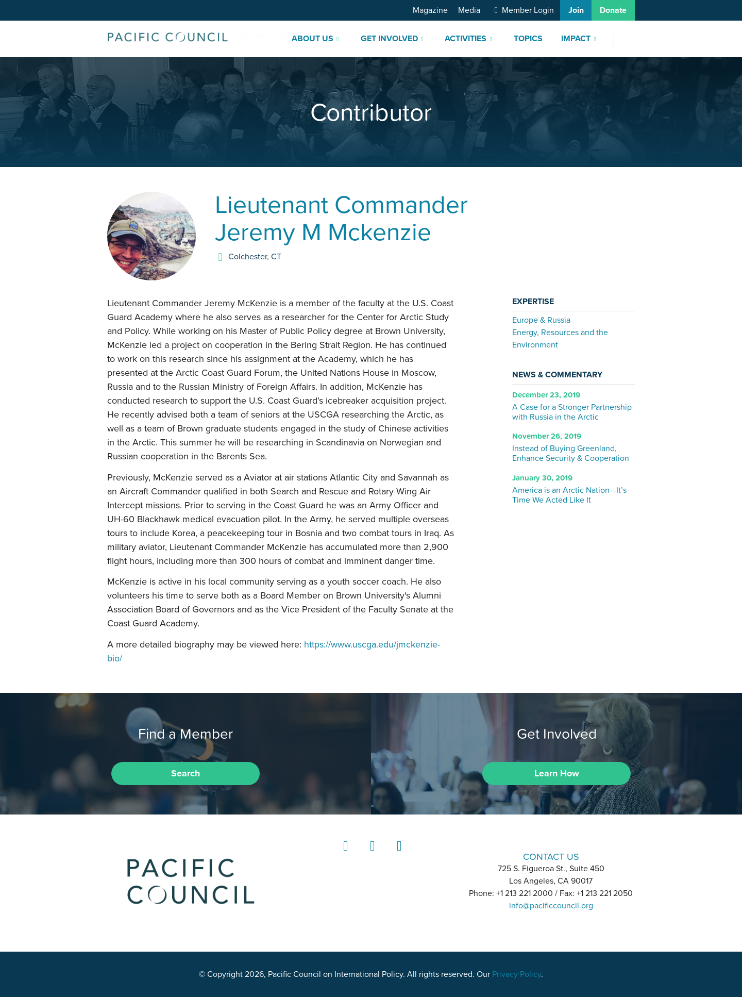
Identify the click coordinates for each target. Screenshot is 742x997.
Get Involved (389, 39)
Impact (576, 39)
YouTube (398, 855)
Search (185, 773)
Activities (465, 39)
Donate (613, 10)
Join (576, 10)
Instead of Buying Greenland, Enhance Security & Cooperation (570, 453)
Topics (528, 39)
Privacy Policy (516, 974)
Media (469, 10)
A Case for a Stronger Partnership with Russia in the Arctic (572, 412)
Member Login (528, 10)
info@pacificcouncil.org (551, 906)
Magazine (430, 10)
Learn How (556, 773)
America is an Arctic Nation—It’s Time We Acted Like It (569, 495)
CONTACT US (551, 856)
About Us (312, 39)
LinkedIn (344, 855)
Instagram (371, 855)
